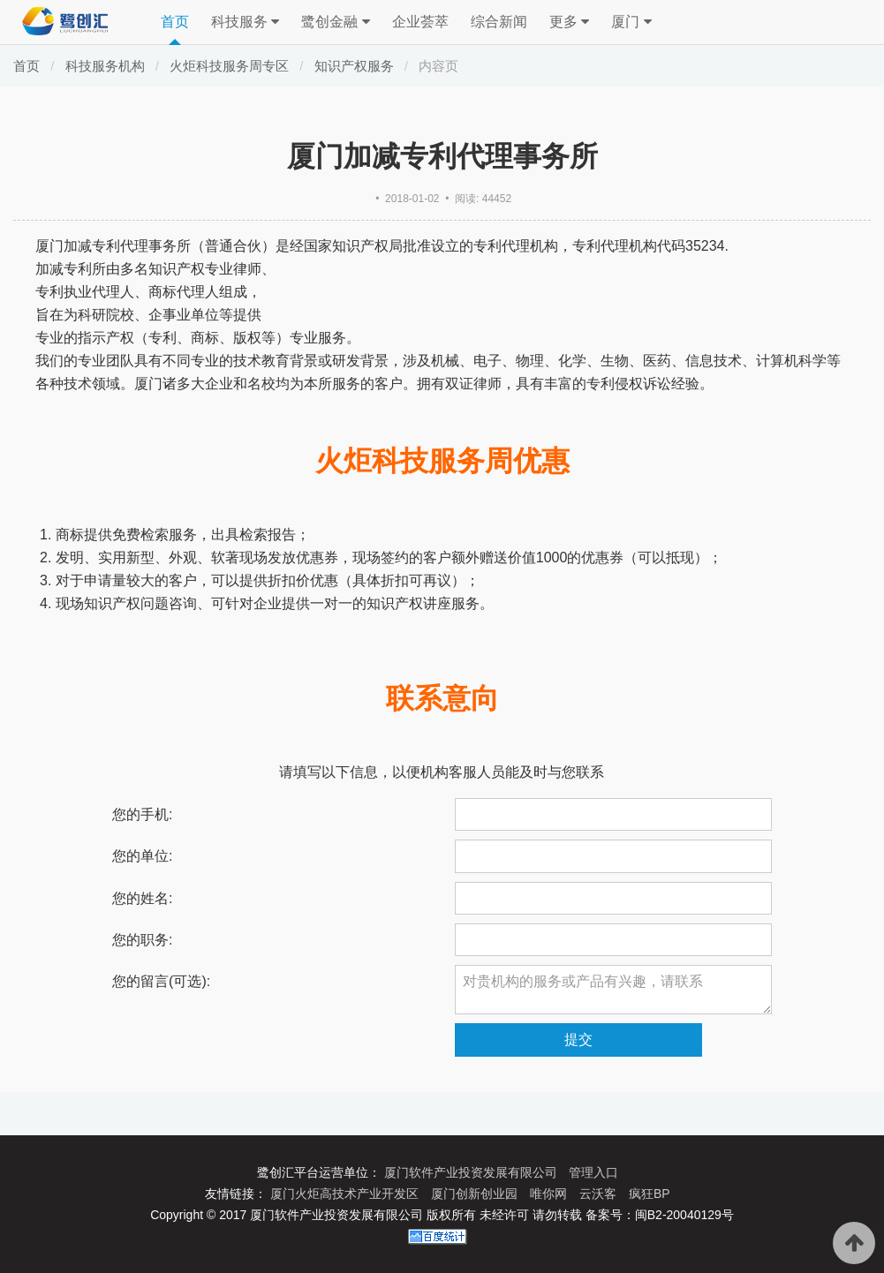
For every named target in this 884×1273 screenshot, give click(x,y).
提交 (578, 1039)
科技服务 (245, 22)
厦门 (631, 22)
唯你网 (550, 1193)
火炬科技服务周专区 (229, 65)
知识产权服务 (354, 65)
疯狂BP (649, 1193)
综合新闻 (499, 21)
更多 (569, 22)
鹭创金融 (335, 22)
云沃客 (599, 1193)
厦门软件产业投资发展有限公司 (472, 1172)
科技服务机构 (105, 65)
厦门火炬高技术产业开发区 (346, 1193)
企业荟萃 (420, 21)
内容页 (438, 65)
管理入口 (593, 1172)
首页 (175, 21)
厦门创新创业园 (476, 1193)
